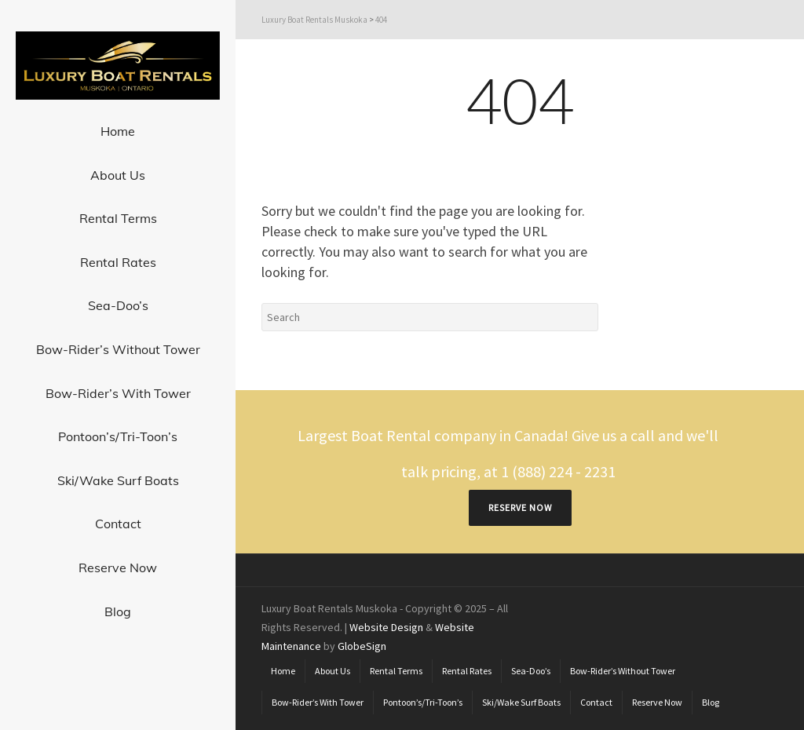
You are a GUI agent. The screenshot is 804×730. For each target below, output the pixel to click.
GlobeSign (362, 646)
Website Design (386, 627)
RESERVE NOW (520, 507)
